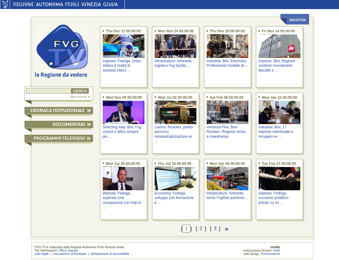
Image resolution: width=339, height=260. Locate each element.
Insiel (276, 250)
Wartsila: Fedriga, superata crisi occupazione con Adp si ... (122, 200)
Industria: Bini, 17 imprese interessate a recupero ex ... (276, 132)
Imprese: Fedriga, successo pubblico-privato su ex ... (274, 198)
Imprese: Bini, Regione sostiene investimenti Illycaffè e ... (277, 65)
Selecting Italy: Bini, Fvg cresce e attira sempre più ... (122, 132)
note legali (42, 253)
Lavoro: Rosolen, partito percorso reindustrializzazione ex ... (174, 134)
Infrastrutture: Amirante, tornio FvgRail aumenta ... (227, 195)
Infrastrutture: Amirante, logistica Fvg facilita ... (173, 63)
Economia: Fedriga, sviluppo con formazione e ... (174, 198)
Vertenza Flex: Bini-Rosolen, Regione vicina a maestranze (226, 132)
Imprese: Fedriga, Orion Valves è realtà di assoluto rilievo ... (122, 65)
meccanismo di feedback (69, 253)
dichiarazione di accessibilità (110, 253)
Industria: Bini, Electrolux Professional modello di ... (227, 63)
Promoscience (270, 253)
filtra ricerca (80, 96)
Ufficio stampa (68, 250)
